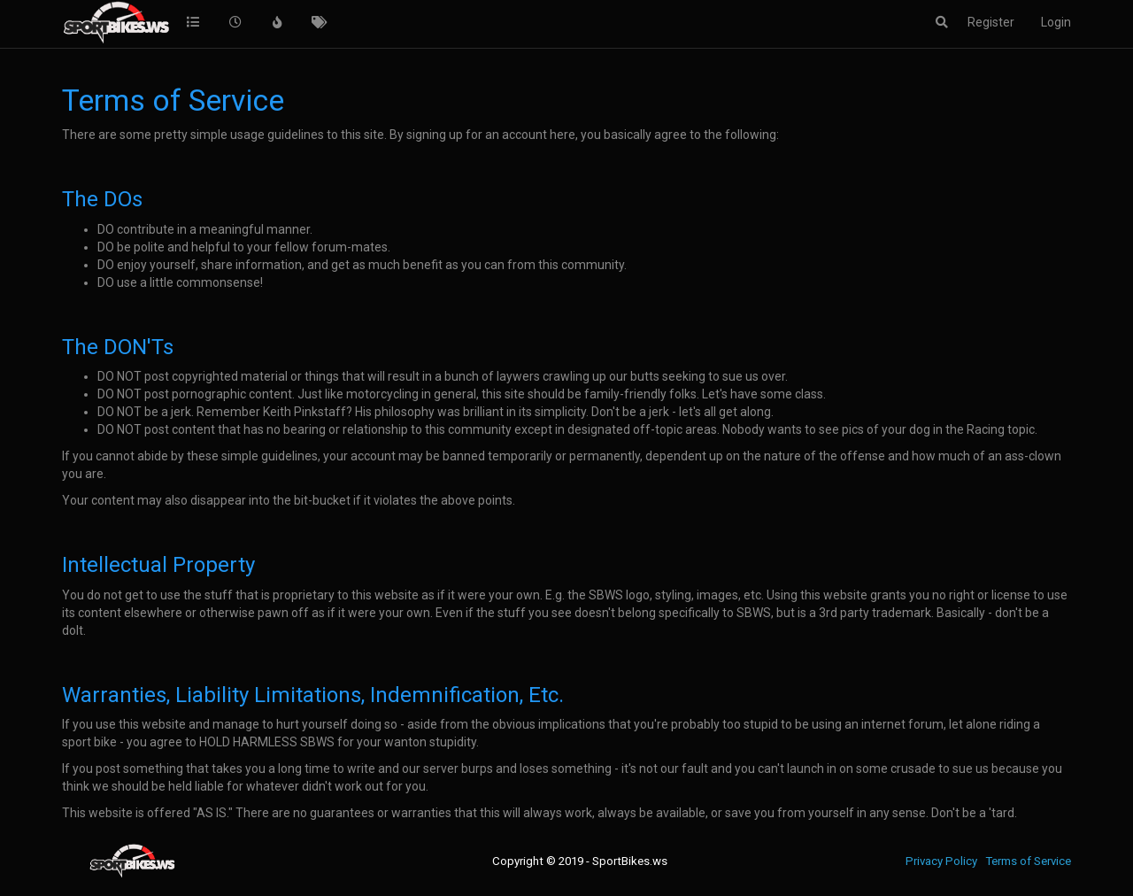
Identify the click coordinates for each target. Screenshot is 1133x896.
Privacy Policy (941, 861)
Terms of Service (1028, 861)
